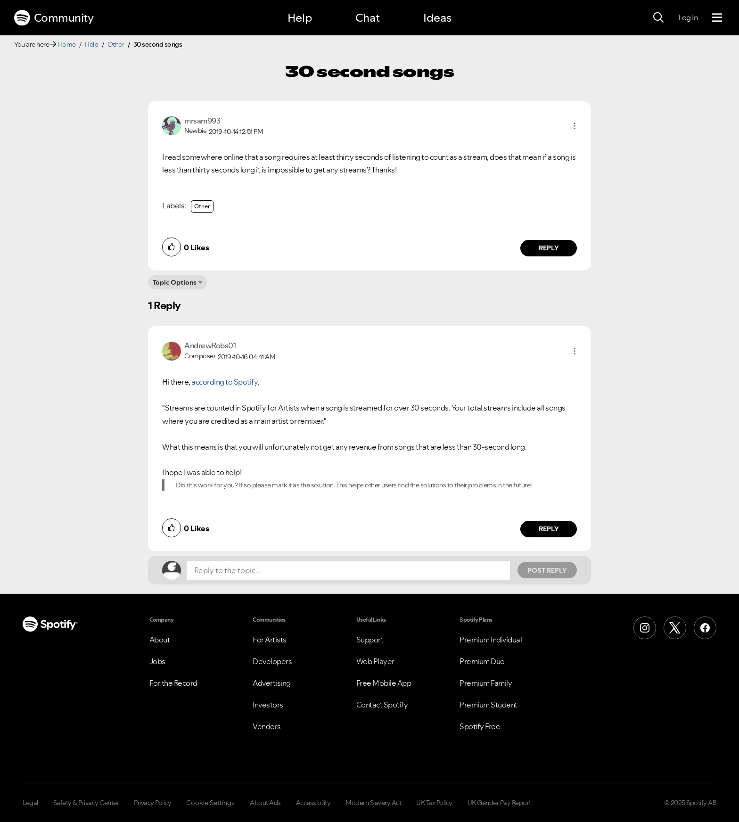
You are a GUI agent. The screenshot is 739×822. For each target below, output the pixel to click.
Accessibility (313, 802)
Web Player (375, 661)
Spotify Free (480, 726)
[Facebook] (705, 627)
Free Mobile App (383, 683)
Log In (688, 17)
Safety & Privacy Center (86, 802)
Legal (30, 802)
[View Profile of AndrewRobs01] (210, 345)
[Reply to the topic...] (348, 570)
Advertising (272, 683)
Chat (367, 17)
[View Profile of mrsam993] (202, 120)
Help (299, 17)
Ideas (437, 17)
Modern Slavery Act (373, 802)
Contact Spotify (382, 704)
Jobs (157, 661)
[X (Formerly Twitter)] (675, 627)
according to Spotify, (225, 382)
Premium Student (488, 704)
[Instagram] (644, 627)
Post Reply (547, 570)
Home (67, 44)
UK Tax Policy (434, 802)
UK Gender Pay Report (499, 802)
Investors (268, 704)
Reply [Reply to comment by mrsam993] (549, 248)
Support (370, 639)
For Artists (270, 639)
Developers (272, 661)
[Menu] (717, 18)
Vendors (267, 726)
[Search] (658, 18)
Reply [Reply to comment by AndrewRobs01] (549, 529)
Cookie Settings (210, 802)
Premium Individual (491, 639)
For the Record (173, 683)
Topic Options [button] (175, 282)
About (159, 639)
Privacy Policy (152, 802)
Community (53, 18)
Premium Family (486, 683)
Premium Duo (482, 661)
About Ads (265, 802)
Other (115, 44)
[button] (574, 126)
